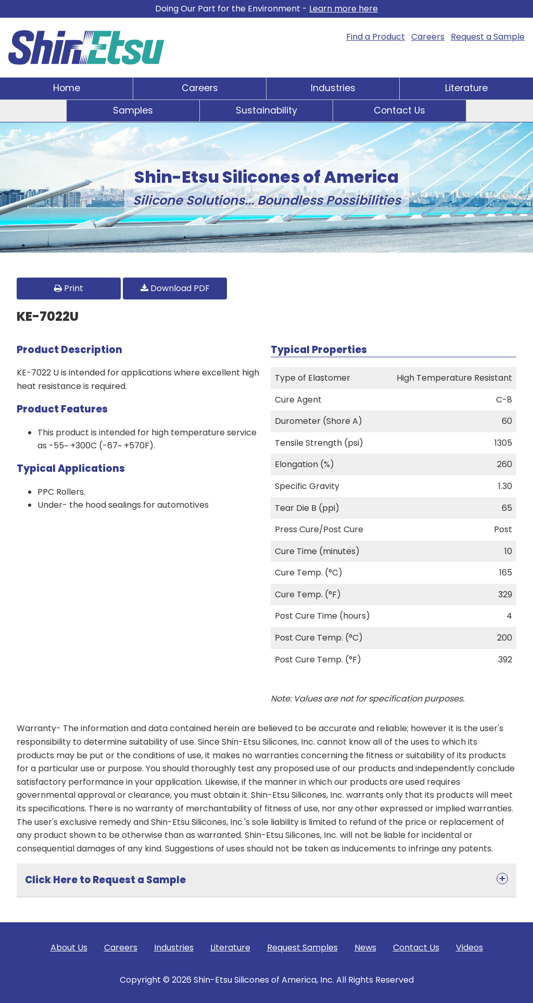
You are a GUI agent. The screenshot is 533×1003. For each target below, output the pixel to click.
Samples (133, 110)
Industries (333, 88)
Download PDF (175, 288)
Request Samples (302, 948)
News (365, 948)
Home (66, 88)
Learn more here (343, 9)
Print (68, 288)
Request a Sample (488, 37)
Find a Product (375, 37)
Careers (428, 37)
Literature (466, 88)
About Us (68, 948)
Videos (469, 948)
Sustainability (266, 110)
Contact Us (399, 110)
